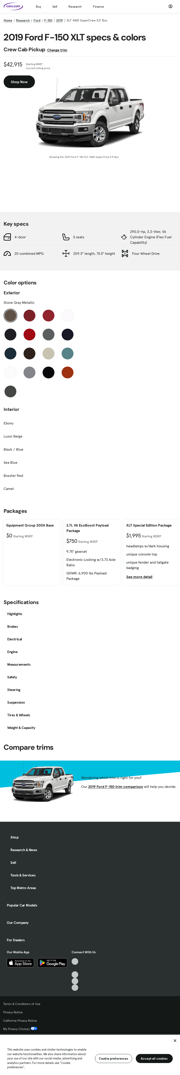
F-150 (48, 20)
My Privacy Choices (20, 1029)
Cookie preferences (113, 1058)
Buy (38, 7)
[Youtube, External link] (75, 974)
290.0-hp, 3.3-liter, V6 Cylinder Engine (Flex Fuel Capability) (151, 237)
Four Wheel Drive (146, 253)
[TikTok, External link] (75, 961)
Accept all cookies (154, 1058)
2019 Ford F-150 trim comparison (115, 786)
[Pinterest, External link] (75, 987)
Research (75, 7)
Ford (37, 20)
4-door (20, 237)
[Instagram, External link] (75, 981)
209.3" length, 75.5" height (94, 253)
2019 (59, 20)
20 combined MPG (29, 253)
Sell (54, 7)
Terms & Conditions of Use (21, 1004)
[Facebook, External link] (75, 968)
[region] (90, 1054)
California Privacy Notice (20, 1021)
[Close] (175, 1041)
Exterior (12, 293)
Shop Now (19, 82)
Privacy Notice (13, 1012)
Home (8, 20)
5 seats (78, 237)
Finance (98, 7)
